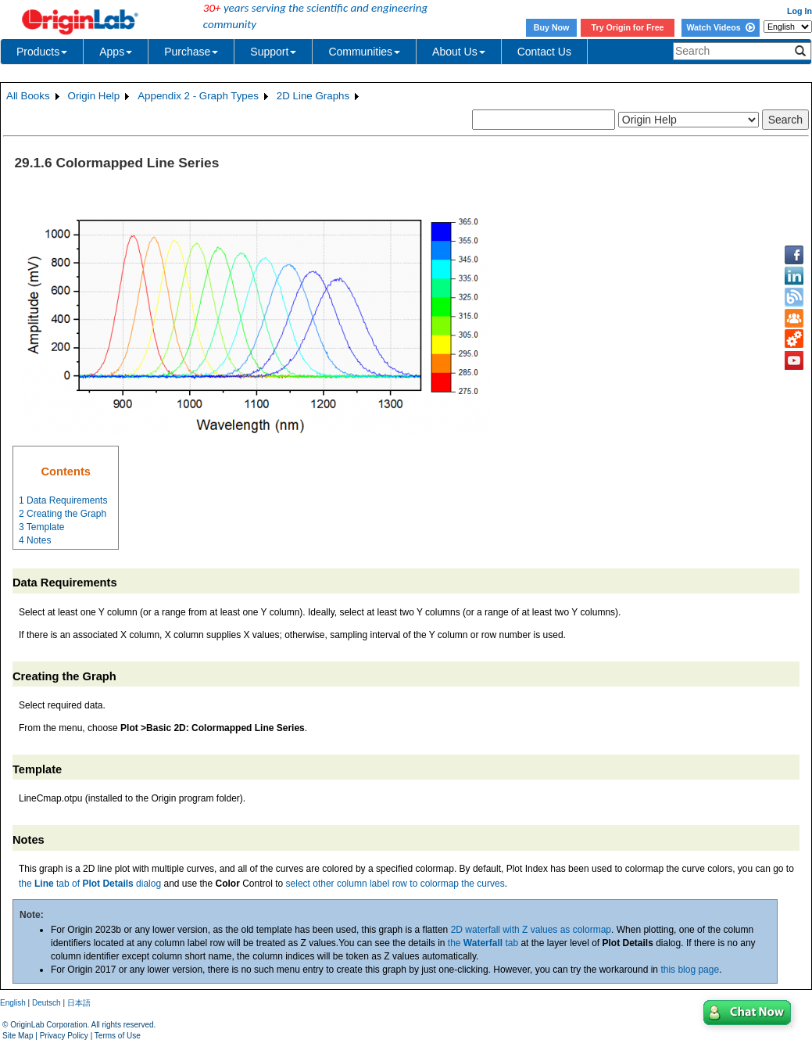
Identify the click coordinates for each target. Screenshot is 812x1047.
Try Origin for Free (628, 27)
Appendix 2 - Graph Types (198, 96)
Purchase (191, 51)
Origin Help (94, 96)
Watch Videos (720, 27)
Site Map (17, 1035)
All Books (28, 96)
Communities (364, 51)
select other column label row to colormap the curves (395, 883)
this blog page (689, 969)
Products (41, 51)
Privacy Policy (64, 1035)
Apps (115, 51)
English (13, 1003)
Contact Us (544, 51)
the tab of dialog (90, 883)
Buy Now (552, 27)
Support (273, 51)
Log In (799, 11)
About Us (458, 51)
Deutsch (46, 1003)
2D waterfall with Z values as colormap (531, 929)
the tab (483, 943)
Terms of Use (118, 1035)
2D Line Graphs (313, 96)
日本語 (79, 1003)
